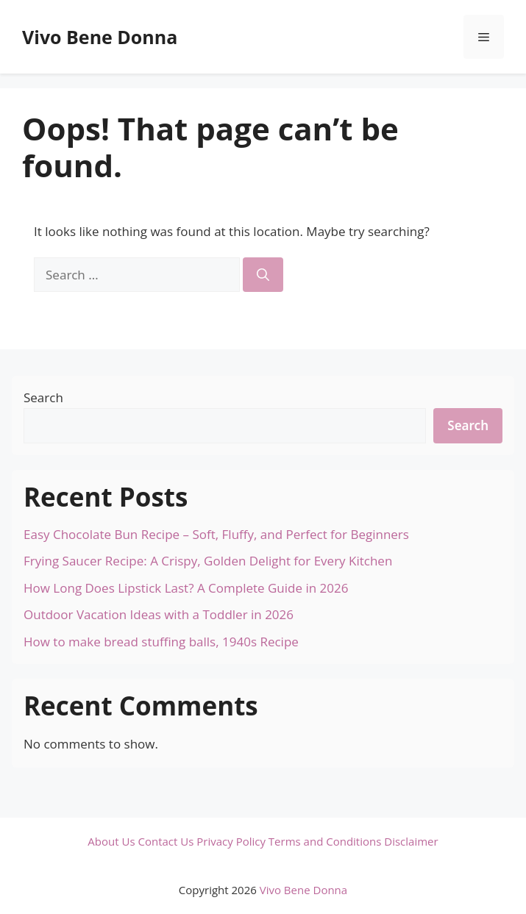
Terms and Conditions (325, 841)
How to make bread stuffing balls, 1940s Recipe (161, 641)
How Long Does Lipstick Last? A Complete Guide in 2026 (186, 587)
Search (43, 397)
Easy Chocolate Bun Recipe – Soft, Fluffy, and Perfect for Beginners (216, 534)
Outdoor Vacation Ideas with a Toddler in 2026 (159, 614)
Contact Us (165, 841)
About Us (111, 841)
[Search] (263, 275)
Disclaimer (411, 841)
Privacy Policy (231, 841)
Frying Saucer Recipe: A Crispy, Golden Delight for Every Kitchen (208, 560)
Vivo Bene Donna (99, 36)
